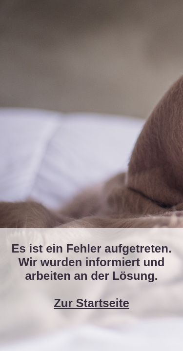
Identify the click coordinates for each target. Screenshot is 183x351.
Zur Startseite (91, 303)
